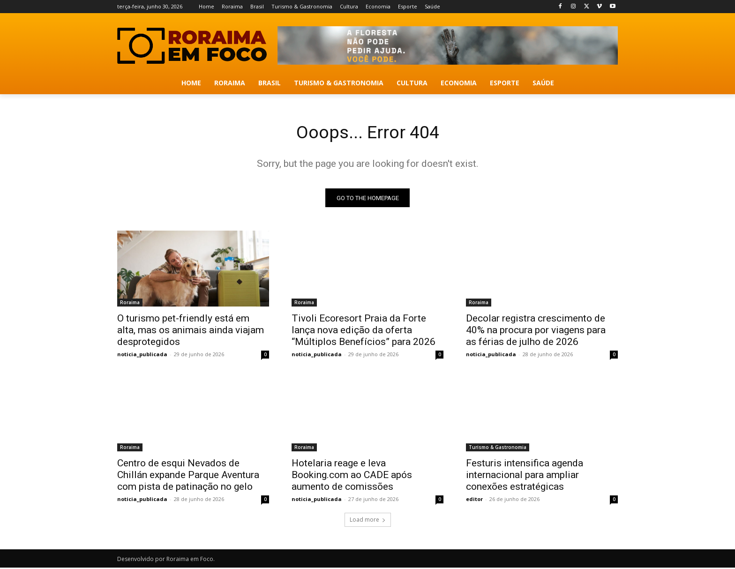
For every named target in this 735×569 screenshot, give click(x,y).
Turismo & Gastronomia (497, 448)
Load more (368, 521)
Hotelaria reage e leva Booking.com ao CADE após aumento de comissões (352, 476)
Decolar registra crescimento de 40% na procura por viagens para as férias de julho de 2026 (536, 331)
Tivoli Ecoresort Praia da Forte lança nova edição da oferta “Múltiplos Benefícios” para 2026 (363, 331)
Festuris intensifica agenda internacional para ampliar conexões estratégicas (524, 476)
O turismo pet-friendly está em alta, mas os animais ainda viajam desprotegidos (190, 331)
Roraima (130, 303)
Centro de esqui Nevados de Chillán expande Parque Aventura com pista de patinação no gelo (188, 476)
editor (474, 500)
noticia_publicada (142, 355)
